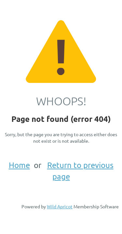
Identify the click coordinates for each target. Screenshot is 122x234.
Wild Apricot (60, 206)
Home (19, 165)
